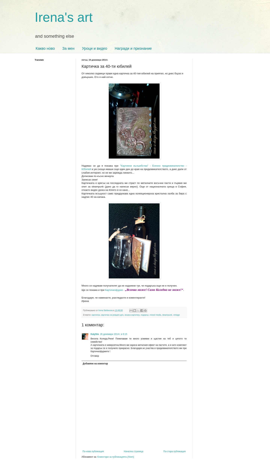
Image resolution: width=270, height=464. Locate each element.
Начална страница (133, 451)
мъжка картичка (132, 315)
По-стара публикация (174, 451)
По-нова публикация (93, 451)
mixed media (155, 315)
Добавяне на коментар (95, 363)
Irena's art (64, 17)
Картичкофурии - (145, 290)
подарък (144, 315)
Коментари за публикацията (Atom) (115, 457)
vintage (176, 315)
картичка (96, 315)
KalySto (95, 334)
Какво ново (45, 48)
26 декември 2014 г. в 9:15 (113, 334)
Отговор (95, 356)
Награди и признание (133, 48)
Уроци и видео (94, 48)
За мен (68, 48)
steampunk (167, 315)
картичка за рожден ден (112, 315)
